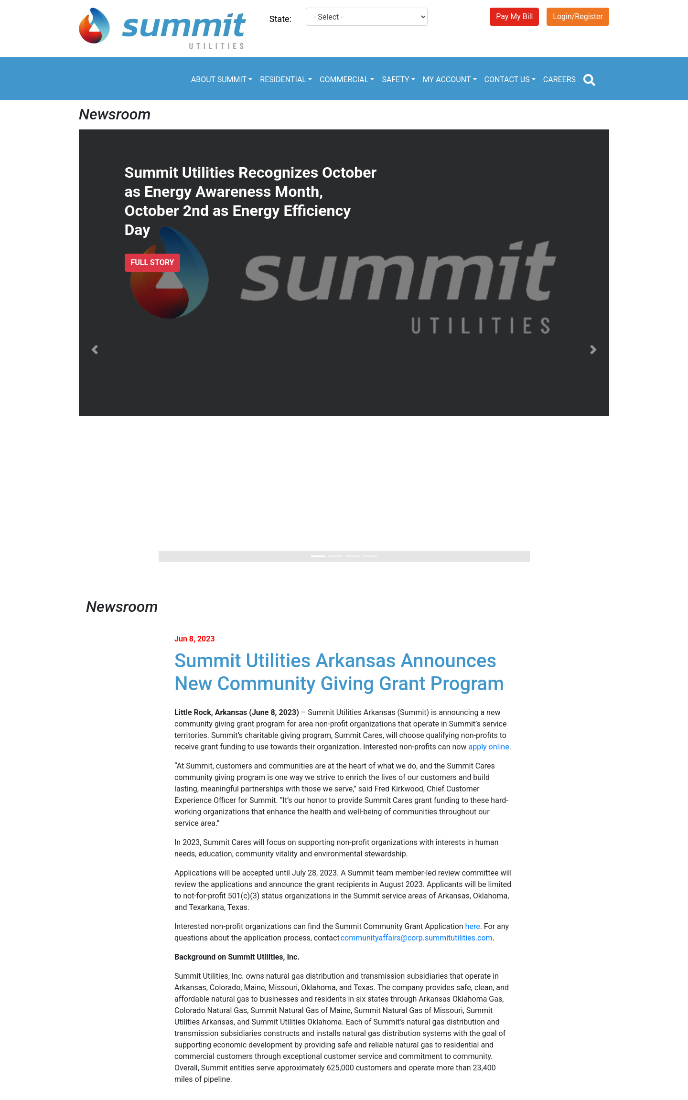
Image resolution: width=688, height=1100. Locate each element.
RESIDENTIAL (283, 79)
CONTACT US (507, 79)
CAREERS (559, 79)
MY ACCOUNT (447, 79)
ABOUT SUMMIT (219, 79)
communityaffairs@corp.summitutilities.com (417, 937)
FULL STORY (152, 262)
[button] (95, 349)
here (472, 926)
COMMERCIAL (344, 79)
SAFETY (395, 79)
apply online (488, 746)
